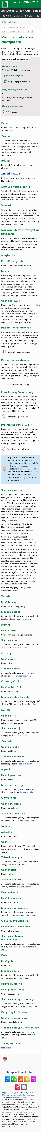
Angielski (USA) (10, 15)
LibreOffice (7, 11)
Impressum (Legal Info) (11, 1092)
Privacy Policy (27, 1092)
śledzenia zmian (23, 618)
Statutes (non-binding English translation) (19, 1095)
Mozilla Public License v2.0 (21, 1104)
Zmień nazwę (10, 173)
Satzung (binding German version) (15, 1097)
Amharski (26, 15)
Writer (20, 11)
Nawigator (6, 1047)
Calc (27, 11)
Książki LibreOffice (20, 1072)
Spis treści (7, 22)
